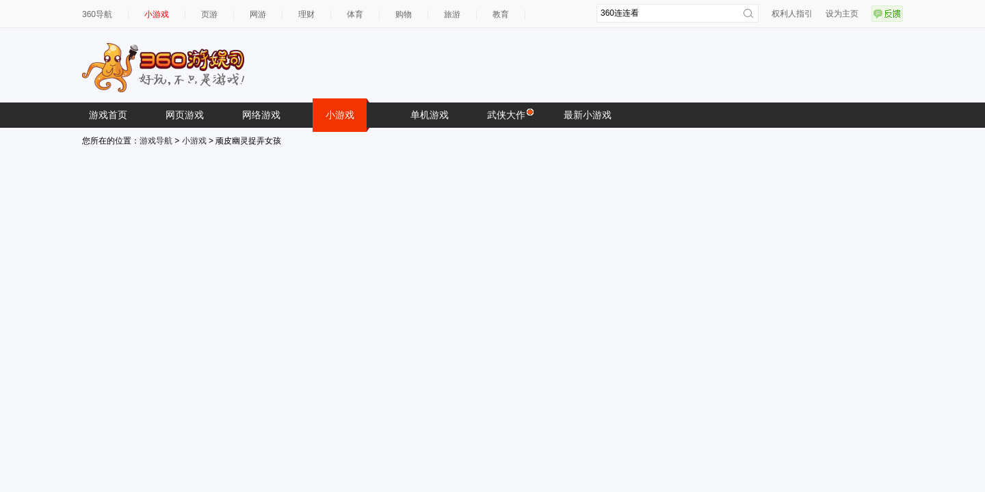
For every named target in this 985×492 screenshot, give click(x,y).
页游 (209, 14)
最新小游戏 (588, 114)
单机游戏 (429, 114)
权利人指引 (792, 13)
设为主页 (842, 13)
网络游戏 (261, 114)
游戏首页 (108, 114)
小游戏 (156, 14)
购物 (403, 14)
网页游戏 (185, 114)
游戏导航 (156, 141)
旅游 (452, 14)
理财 (306, 14)
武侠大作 (509, 114)
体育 (355, 14)
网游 (258, 14)
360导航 (97, 14)
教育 (500, 14)
